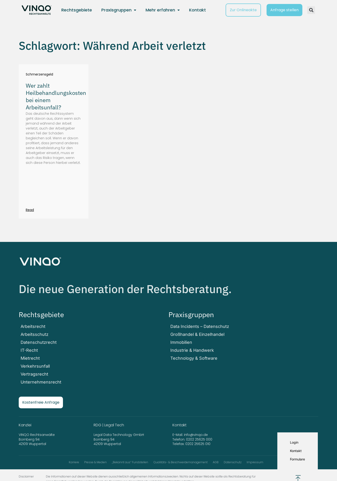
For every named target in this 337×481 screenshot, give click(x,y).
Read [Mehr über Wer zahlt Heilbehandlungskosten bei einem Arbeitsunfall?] (30, 210)
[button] (311, 10)
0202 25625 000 (199, 428)
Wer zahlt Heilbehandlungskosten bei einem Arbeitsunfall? (56, 96)
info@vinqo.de (196, 424)
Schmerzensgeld (39, 74)
